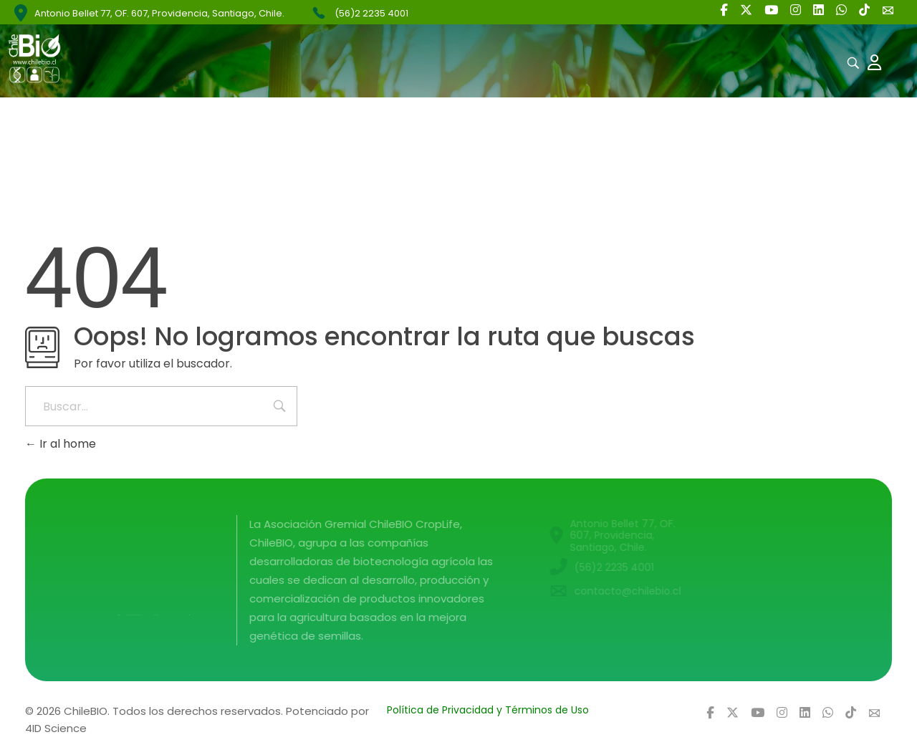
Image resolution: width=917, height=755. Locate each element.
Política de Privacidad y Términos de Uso (488, 710)
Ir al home (60, 444)
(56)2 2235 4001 (371, 13)
